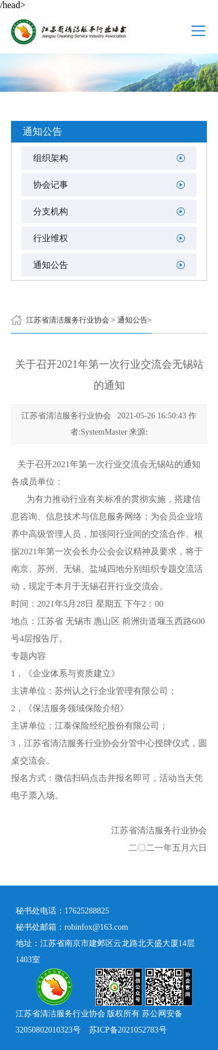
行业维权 (50, 238)
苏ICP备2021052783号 (128, 1030)
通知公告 (50, 265)
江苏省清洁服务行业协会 (67, 320)
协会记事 (50, 184)
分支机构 (50, 211)
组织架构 (50, 158)
